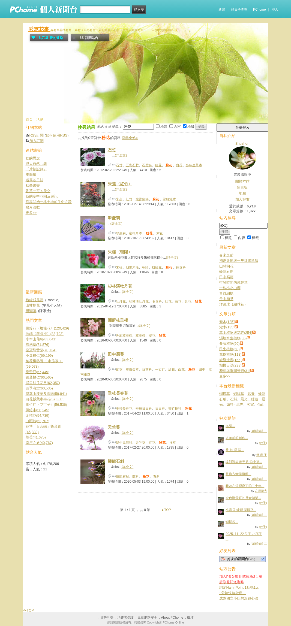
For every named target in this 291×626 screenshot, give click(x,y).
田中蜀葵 (116, 354)
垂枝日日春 (144, 408)
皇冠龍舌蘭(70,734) (41, 350)
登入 (275, 9)
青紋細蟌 (226, 293)
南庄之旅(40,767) (39, 443)
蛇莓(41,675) (36, 437)
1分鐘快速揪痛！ (232, 593)
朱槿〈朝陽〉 (120, 252)
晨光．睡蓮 (249, 399)
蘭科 (135, 477)
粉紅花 (157, 267)
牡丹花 (121, 301)
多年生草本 (194, 165)
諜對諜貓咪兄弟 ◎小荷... (244, 462)
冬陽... (230, 426)
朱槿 (119, 267)
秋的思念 (33, 158)
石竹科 (147, 165)
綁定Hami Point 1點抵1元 (239, 587)
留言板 (242, 187)
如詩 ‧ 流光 (234, 405)
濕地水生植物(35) (233, 338)
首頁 (29, 119)
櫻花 (152, 335)
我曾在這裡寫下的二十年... (245, 486)
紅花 (158, 165)
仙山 (261, 405)
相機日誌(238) (230, 365)
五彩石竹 (132, 165)
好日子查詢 (239, 9)
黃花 (188, 301)
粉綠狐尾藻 (34, 300)
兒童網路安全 (147, 617)
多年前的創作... (237, 438)
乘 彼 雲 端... (235, 450)
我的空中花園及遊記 (42, 196)
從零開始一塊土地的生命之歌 (49, 202)
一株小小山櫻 (230, 288)
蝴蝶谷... (232, 522)
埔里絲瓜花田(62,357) (43, 383)
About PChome (172, 617)
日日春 (160, 408)
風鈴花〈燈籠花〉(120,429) (47, 328)
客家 (250, 405)
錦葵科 (181, 267)
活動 (39, 119)
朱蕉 (119, 199)
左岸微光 (261, 490)
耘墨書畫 (33, 185)
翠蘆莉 (114, 218)
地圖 (242, 193)
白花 (179, 165)
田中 (202, 369)
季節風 (31, 175)
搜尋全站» (130, 138)
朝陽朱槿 (132, 267)
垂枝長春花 (118, 393)
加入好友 (242, 199)
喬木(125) (227, 322)
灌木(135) (227, 327)
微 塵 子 (261, 454)
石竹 (112, 149)
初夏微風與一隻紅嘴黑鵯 (238, 261)
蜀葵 (119, 369)
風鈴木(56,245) (37, 410)
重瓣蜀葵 (132, 369)
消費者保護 (125, 617)
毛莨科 (157, 301)
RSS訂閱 (36, 135)
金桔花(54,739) (37, 415)
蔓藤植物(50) (229, 343)
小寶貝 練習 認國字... (241, 510)
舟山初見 (226, 299)
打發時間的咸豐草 (233, 282)
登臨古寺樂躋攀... (238, 474)
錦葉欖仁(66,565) (39, 377)
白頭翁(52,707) (37, 421)
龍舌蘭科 (142, 199)
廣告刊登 (106, 617)
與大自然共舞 (36, 164)
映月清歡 (33, 207)
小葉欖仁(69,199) (39, 355)
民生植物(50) (229, 349)
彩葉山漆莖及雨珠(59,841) (46, 394)
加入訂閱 (36, 141)
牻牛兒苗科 (124, 442)
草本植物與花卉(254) (235, 333)
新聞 (221, 9)
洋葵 (172, 442)
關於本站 (242, 181)
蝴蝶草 (224, 394)
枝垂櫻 (140, 335)
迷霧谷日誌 (34, 180)
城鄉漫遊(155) (230, 360)
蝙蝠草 (238, 394)
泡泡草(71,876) (37, 345)
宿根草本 (135, 233)
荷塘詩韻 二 (259, 431)
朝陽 (145, 267)
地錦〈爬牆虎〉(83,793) (45, 334)
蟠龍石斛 (116, 461)
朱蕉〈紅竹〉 (120, 184)
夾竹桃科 (174, 408)
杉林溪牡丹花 (120, 286)
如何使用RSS (56, 135)
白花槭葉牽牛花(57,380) (45, 399)
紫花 (159, 233)
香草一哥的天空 (38, 191)
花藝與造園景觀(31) (234, 371)
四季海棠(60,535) (39, 388)
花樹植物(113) (230, 354)
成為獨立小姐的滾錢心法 (238, 598)
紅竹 (129, 199)
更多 (224, 376)
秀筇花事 (39, 29)
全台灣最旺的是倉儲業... (243, 498)
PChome (259, 9)
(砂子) (263, 442)
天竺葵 (114, 427)
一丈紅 (160, 369)
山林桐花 (226, 266)
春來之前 (226, 255)
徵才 (190, 617)
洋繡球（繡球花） (233, 304)
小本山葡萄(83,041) (41, 339)
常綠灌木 (169, 199)
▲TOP (165, 510)
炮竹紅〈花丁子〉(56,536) (46, 405)
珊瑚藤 (31, 311)
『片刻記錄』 (36, 169)
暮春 (251, 394)
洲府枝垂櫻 (118, 320)
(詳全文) (121, 155)
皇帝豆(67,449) (37, 372)
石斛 (156, 477)
